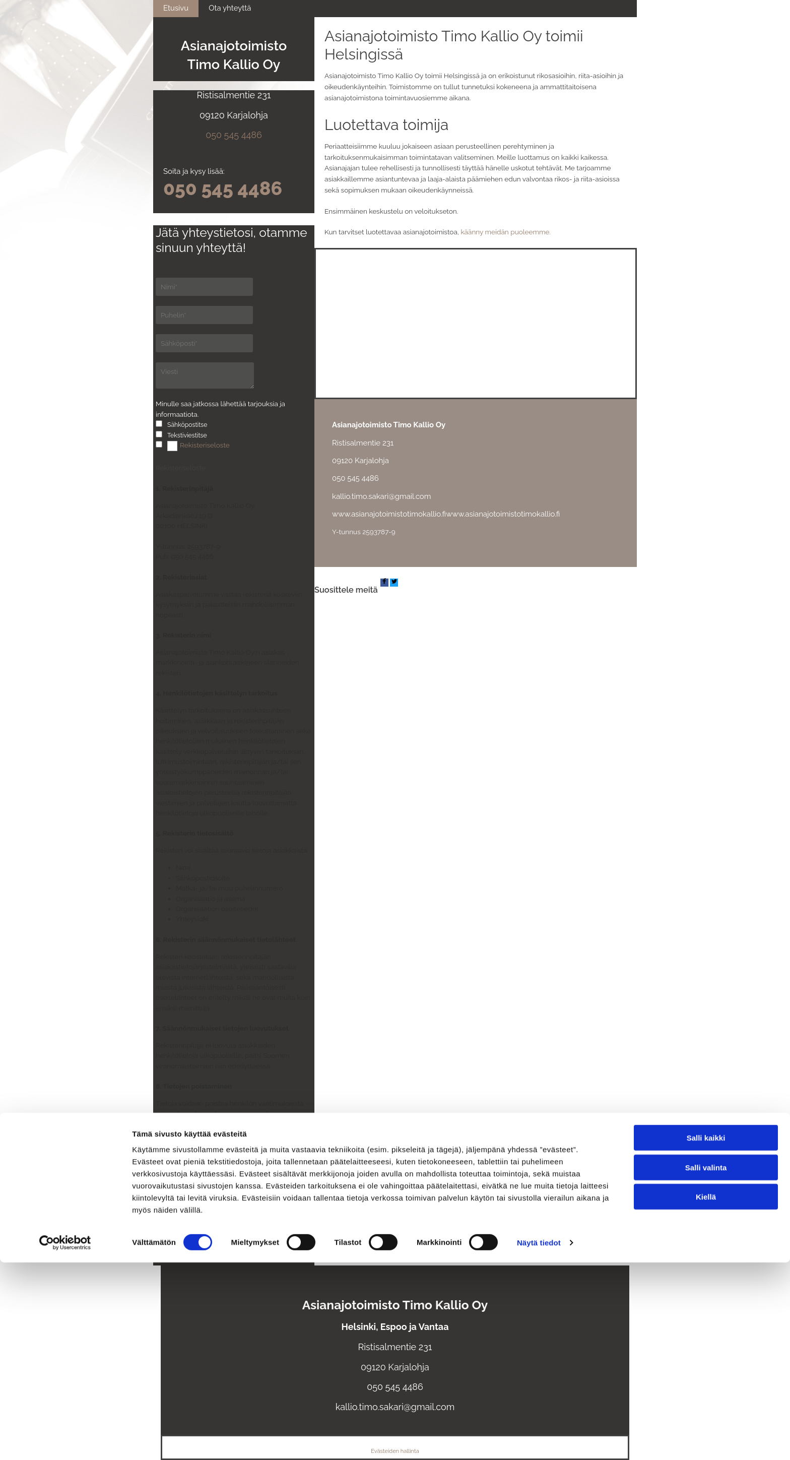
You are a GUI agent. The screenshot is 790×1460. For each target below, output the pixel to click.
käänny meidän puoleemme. (505, 232)
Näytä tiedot (539, 1440)
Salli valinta (706, 1365)
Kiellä (706, 1394)
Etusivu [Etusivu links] (175, 8)
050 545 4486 (234, 135)
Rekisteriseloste (205, 445)
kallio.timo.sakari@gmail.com (381, 496)
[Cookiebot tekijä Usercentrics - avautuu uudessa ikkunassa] (65, 1440)
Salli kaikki (706, 1335)
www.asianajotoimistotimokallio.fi (389, 514)
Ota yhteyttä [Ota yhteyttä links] (230, 8)
